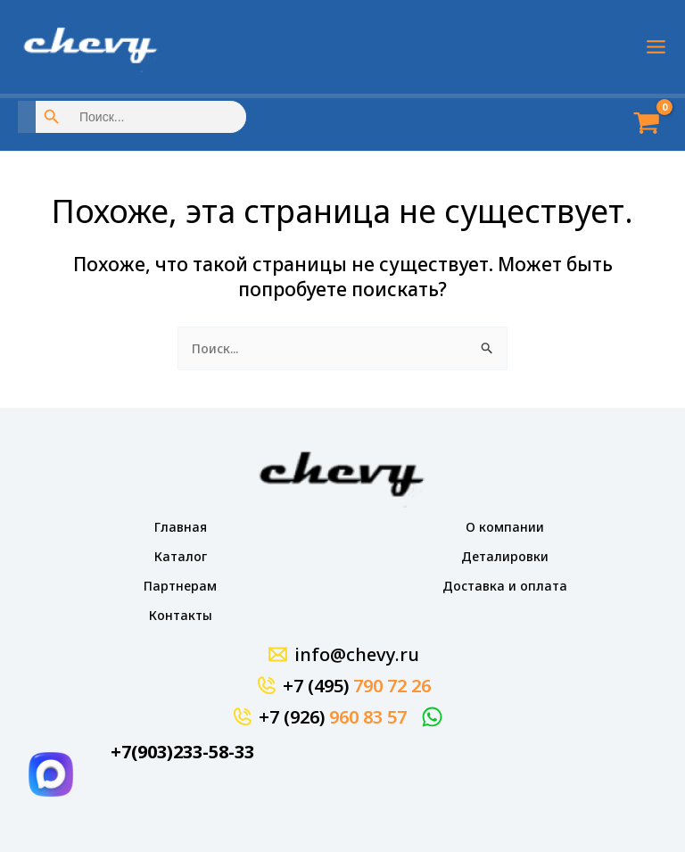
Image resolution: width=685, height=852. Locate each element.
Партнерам (180, 585)
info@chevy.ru (356, 654)
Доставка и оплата (504, 585)
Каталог (180, 556)
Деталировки (505, 556)
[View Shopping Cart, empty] (640, 124)
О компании (505, 526)
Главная (180, 526)
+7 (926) (333, 717)
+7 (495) (357, 685)
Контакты (180, 615)
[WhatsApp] (435, 717)
